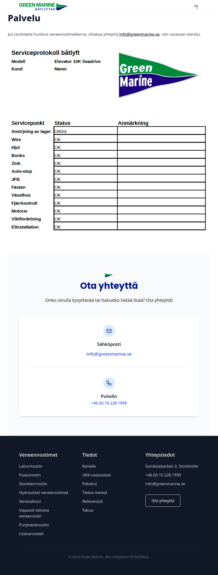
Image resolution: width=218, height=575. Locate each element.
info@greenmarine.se (139, 34)
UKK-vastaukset (96, 475)
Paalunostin (30, 475)
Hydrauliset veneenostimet (43, 492)
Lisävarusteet (31, 533)
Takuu (87, 510)
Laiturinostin (30, 466)
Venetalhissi (30, 501)
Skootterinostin (33, 483)
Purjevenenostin (34, 525)
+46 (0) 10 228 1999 (109, 403)
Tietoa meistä (94, 492)
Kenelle (89, 466)
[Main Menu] (196, 7)
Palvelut (89, 483)
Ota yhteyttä (163, 500)
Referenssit (92, 501)
